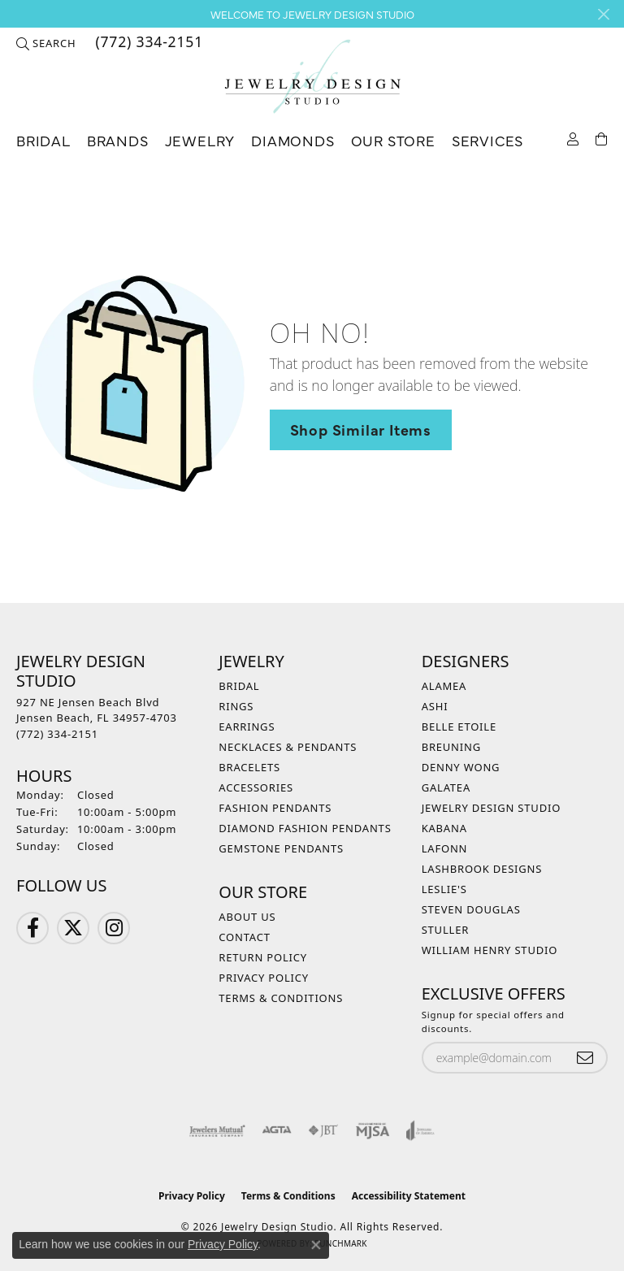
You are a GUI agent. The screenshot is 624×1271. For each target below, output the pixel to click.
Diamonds (292, 140)
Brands (118, 140)
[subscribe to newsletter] (585, 1057)
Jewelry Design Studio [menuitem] (491, 807)
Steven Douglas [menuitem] (471, 909)
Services (487, 140)
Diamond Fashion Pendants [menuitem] (305, 828)
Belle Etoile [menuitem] (459, 726)
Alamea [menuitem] (444, 686)
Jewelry (200, 140)
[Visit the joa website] (420, 1130)
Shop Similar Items (360, 429)
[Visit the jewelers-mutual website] (217, 1130)
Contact (244, 937)
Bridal (43, 140)
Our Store (393, 140)
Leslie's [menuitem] (444, 889)
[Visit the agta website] (276, 1130)
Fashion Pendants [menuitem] (275, 807)
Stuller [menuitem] (445, 929)
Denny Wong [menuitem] (461, 767)
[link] (147, 43)
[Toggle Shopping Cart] (602, 137)
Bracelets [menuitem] (249, 767)
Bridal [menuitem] (239, 686)
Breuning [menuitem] (451, 747)
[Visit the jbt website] (323, 1130)
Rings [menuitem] (236, 706)
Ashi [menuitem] (435, 706)
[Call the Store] (57, 734)
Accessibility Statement (409, 1196)
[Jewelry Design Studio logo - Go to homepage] (312, 77)
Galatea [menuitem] (446, 787)
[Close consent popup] (316, 1245)
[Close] (603, 14)
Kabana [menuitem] (444, 828)
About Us (247, 916)
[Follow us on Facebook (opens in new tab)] (32, 928)
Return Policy (263, 957)
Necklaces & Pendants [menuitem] (288, 747)
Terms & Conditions (281, 998)
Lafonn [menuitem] (445, 848)
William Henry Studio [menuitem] (490, 950)
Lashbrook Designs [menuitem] (482, 868)
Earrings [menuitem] (247, 726)
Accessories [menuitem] (256, 787)
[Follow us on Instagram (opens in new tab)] (114, 928)
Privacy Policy (264, 977)
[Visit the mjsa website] (372, 1130)
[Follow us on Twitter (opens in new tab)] (73, 928)
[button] (46, 43)
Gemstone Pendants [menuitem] (281, 848)
